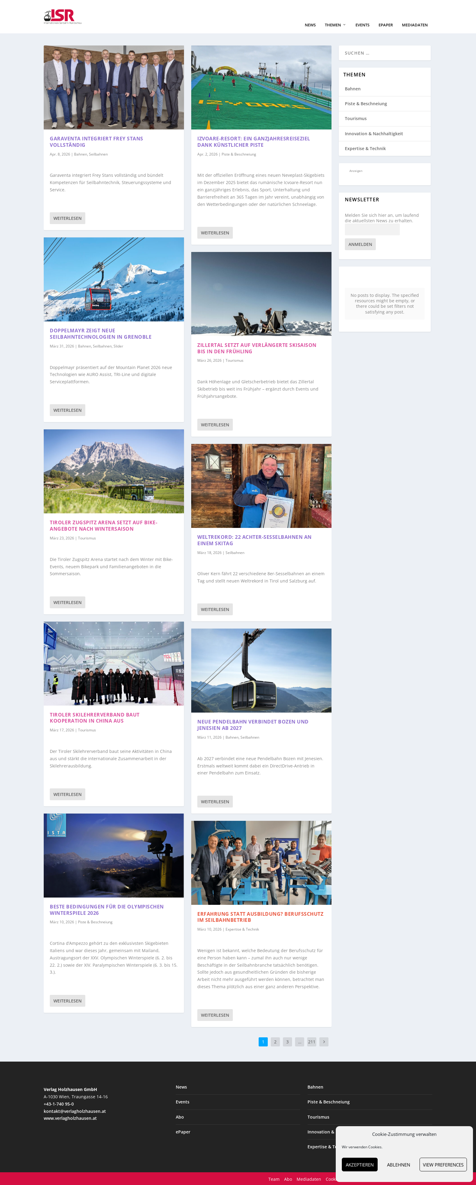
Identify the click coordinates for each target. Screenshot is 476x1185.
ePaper (386, 24)
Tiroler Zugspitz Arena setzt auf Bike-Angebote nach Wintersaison (103, 525)
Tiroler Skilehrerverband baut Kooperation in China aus (95, 717)
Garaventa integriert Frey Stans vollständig (96, 141)
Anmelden (360, 244)
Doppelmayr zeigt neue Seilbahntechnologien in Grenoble (100, 333)
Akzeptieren (360, 1165)
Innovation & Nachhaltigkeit (374, 133)
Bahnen (80, 153)
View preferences (443, 1165)
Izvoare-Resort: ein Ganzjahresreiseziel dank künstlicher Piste (253, 141)
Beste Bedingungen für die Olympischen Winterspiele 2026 (107, 909)
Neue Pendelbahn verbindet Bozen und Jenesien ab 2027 (253, 724)
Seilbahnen (98, 153)
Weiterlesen (67, 217)
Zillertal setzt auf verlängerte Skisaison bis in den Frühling (257, 347)
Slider (118, 345)
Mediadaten (415, 24)
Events (362, 24)
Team (274, 1178)
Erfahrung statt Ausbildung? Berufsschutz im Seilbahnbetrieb (260, 916)
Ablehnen (398, 1165)
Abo (180, 1116)
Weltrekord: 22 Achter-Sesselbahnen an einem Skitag (254, 539)
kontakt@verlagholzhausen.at (75, 1110)
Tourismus (87, 537)
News (310, 24)
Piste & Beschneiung (95, 921)
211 (311, 1041)
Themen (333, 24)
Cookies (333, 1178)
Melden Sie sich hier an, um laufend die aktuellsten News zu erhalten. (382, 217)
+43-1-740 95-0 (59, 1103)
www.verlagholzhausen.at (70, 1117)
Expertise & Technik (242, 928)
